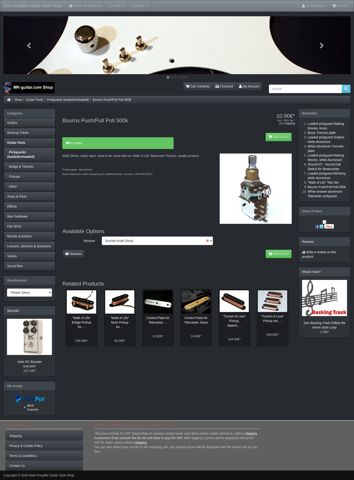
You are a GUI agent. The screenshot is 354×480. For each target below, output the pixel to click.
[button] (29, 45)
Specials (13, 310)
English (139, 6)
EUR (116, 6)
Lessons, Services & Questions (29, 246)
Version (89, 241)
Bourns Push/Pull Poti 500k (112, 100)
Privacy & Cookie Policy (26, 446)
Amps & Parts (17, 196)
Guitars (12, 123)
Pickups (13, 176)
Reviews (73, 254)
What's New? (311, 272)
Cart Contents (198, 86)
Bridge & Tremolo (20, 166)
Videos (12, 256)
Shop (18, 100)
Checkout (224, 86)
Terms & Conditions (23, 456)
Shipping (15, 436)
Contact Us (17, 466)
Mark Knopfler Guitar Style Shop (33, 6)
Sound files (15, 266)
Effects (12, 206)
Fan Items (14, 226)
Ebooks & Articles (19, 236)
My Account (249, 86)
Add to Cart (278, 137)
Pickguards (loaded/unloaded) (68, 100)
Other (12, 186)
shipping (290, 123)
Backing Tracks (18, 133)
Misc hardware (17, 216)
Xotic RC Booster (29, 362)
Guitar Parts (34, 100)
